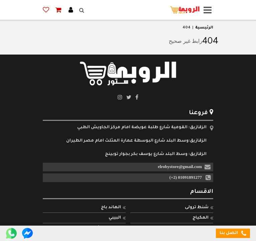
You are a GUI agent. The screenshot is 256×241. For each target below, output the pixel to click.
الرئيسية (204, 28)
